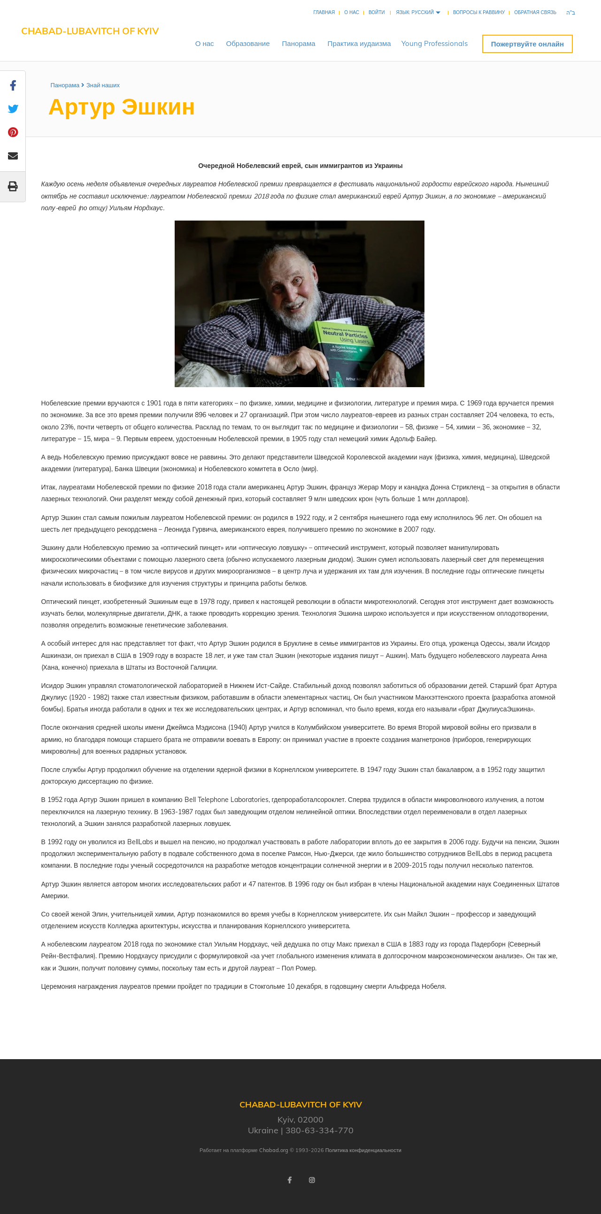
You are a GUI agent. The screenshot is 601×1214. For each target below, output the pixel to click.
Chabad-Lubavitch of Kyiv (90, 31)
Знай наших (103, 85)
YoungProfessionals (434, 43)
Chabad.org (273, 1150)
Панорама (299, 43)
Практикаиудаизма (359, 43)
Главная (324, 12)
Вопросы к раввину (479, 12)
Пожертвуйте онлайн (527, 43)
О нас (351, 12)
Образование (248, 43)
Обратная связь (535, 12)
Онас (204, 43)
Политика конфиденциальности (363, 1150)
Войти (377, 12)
